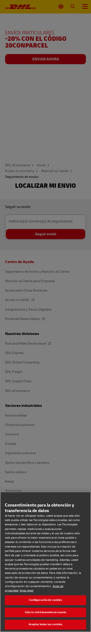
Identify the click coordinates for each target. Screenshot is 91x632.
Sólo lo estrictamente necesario (45, 612)
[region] (45, 562)
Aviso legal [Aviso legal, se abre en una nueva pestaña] (26, 590)
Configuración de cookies (45, 600)
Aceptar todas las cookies (45, 624)
